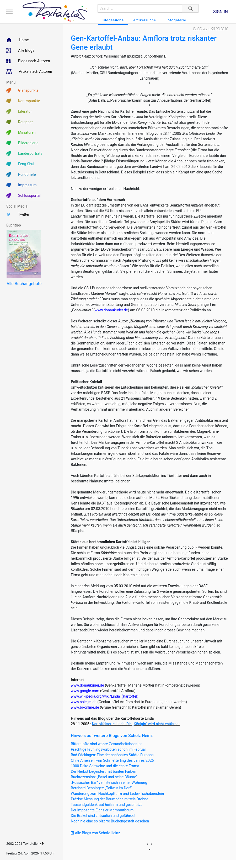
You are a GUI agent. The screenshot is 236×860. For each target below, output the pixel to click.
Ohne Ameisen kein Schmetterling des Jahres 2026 (112, 760)
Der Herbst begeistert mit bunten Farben (103, 771)
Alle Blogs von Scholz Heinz (95, 833)
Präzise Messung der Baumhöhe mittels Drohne (109, 799)
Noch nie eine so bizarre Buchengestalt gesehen (110, 821)
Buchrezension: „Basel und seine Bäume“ (104, 777)
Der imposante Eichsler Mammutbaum (102, 810)
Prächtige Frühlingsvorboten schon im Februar (108, 749)
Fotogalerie (175, 20)
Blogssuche (113, 20)
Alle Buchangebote (24, 283)
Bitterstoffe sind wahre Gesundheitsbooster (106, 744)
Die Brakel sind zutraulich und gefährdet (103, 815)
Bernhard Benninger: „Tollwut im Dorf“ (101, 788)
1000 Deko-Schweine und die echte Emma (105, 766)
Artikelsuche (144, 20)
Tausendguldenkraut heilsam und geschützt (106, 804)
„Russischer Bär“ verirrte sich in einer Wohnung (109, 782)
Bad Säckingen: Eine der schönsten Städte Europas (112, 755)
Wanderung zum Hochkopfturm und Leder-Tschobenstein (117, 793)
